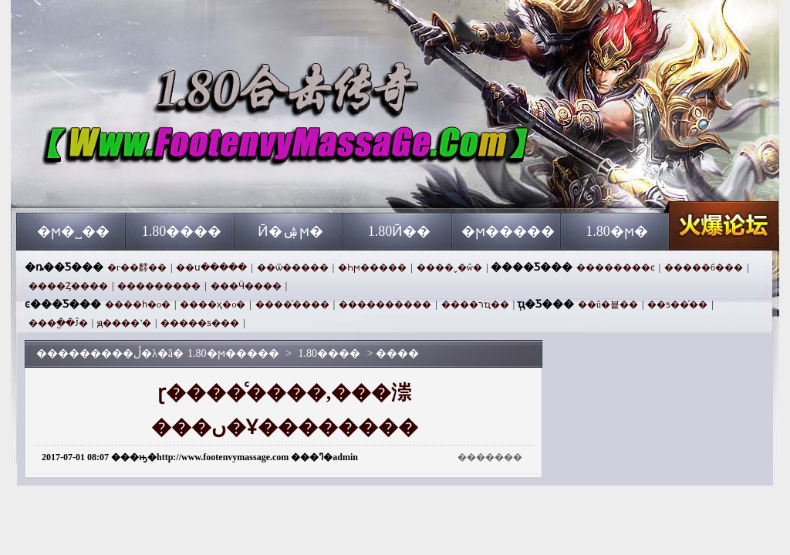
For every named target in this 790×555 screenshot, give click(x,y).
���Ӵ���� (246, 286)
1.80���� (182, 231)
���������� (385, 304)
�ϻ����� (508, 231)
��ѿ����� (293, 267)
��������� (159, 286)
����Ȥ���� (68, 286)
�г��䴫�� (137, 267)
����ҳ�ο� (212, 304)
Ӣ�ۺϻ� (290, 231)
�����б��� (703, 267)
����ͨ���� (292, 304)
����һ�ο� (137, 304)
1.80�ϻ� (617, 231)
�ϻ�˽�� (73, 231)
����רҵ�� (475, 304)
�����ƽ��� (199, 323)
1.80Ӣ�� (399, 231)
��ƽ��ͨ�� (677, 304)
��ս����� (211, 267)
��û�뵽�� (608, 304)
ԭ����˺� (124, 323)
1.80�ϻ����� (164, 185)
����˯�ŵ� (450, 267)
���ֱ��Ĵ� (58, 323)
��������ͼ (615, 267)
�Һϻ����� (372, 267)
